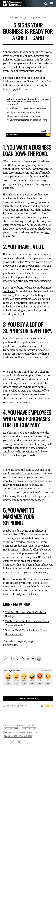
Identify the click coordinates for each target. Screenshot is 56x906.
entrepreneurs (29, 726)
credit (31, 723)
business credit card (14, 723)
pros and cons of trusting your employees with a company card (26, 471)
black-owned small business (18, 734)
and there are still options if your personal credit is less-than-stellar (26, 208)
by (19, 17)
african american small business (20, 730)
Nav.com (12, 645)
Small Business (11, 726)
